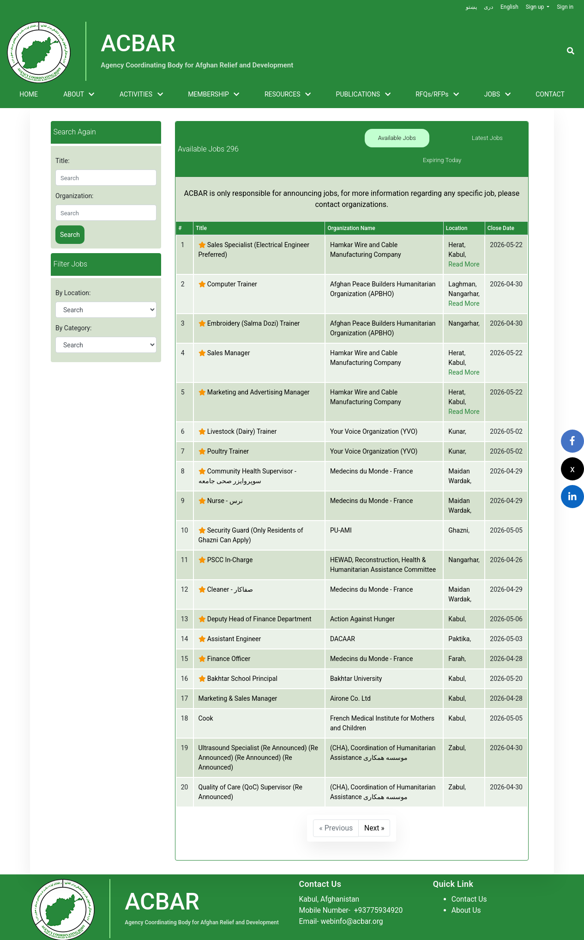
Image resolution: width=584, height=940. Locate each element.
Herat (456, 232)
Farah (456, 645)
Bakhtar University (356, 665)
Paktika (459, 626)
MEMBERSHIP (213, 94)
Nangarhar (463, 281)
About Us (467, 897)
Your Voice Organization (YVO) (374, 418)
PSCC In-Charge (230, 547)
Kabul (456, 241)
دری (488, 7)
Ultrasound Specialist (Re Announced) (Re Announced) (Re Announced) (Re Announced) (258, 744)
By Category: (73, 328)
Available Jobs (382, 142)
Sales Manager (228, 340)
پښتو (470, 7)
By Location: (72, 293)
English (509, 7)
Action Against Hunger (362, 606)
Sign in (565, 7)
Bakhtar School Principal (242, 665)
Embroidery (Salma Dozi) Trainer (253, 310)
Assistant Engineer (234, 626)
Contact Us (470, 886)
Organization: (74, 196)
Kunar (456, 418)
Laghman (461, 271)
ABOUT (78, 94)
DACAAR (342, 626)
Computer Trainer (232, 271)
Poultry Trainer (228, 438)
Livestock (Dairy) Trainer (242, 418)
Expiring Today (502, 142)
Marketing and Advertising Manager (258, 379)
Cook (206, 705)
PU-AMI (341, 517)
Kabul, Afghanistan (330, 886)
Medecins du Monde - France (371, 458)
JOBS (497, 94)
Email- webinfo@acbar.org (342, 908)
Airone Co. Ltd (350, 685)
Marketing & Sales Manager (238, 685)
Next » (374, 815)
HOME (28, 94)
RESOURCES (288, 94)
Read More (463, 251)
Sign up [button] (535, 7)
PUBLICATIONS (363, 94)
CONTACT (550, 94)
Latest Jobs (442, 142)
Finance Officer (229, 645)
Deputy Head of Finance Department (259, 606)
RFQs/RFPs (437, 94)
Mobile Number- (352, 897)
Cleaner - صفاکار (230, 576)
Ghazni (458, 517)
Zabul (456, 735)
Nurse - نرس (225, 487)
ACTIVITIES (141, 94)
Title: (62, 160)
